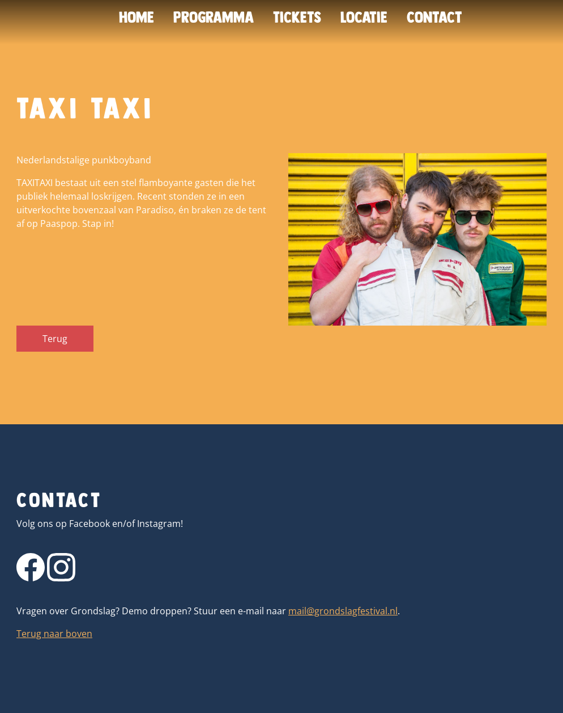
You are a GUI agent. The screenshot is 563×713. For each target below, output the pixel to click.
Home (136, 17)
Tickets (297, 17)
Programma (213, 17)
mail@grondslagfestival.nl (343, 611)
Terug (54, 338)
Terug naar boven (54, 633)
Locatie (363, 17)
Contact (434, 17)
